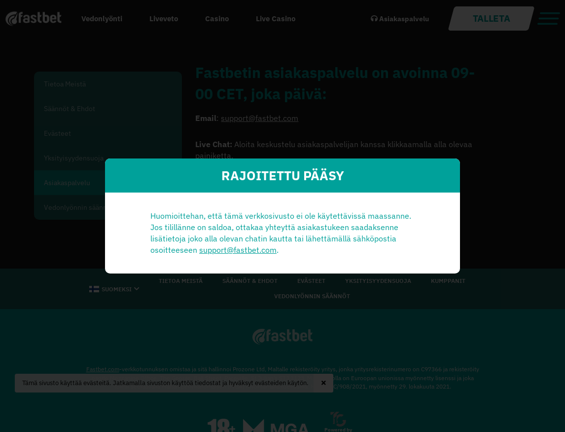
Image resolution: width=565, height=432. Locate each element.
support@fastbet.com (238, 250)
